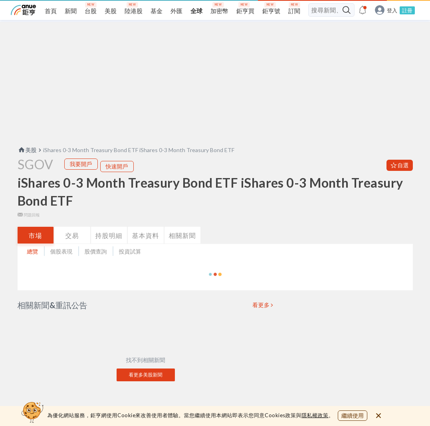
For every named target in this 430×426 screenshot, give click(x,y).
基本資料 (145, 251)
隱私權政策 (315, 415)
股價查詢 (96, 267)
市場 (35, 251)
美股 (27, 165)
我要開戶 (81, 179)
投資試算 (130, 267)
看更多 (261, 320)
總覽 (32, 267)
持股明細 (109, 251)
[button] (215, 290)
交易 (72, 251)
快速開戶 (117, 181)
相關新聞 (182, 251)
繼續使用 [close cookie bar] (352, 415)
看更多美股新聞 (145, 390)
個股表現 (61, 267)
